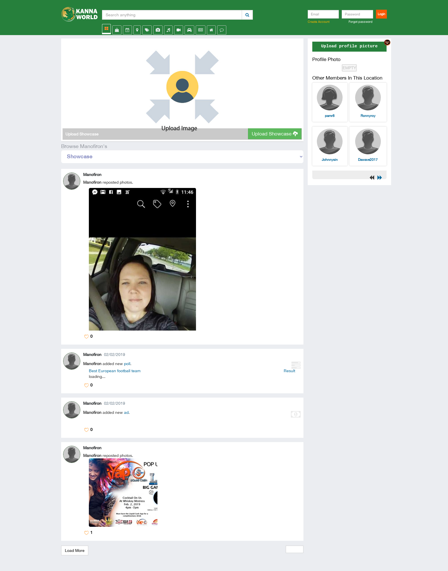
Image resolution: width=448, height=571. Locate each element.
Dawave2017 (368, 160)
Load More (75, 550)
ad (126, 412)
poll (127, 363)
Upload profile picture (349, 46)
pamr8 (330, 116)
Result (289, 370)
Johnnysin (330, 160)
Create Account (318, 21)
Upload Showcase (275, 134)
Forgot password (361, 21)
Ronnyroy (368, 116)
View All (294, 549)
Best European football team (115, 370)
